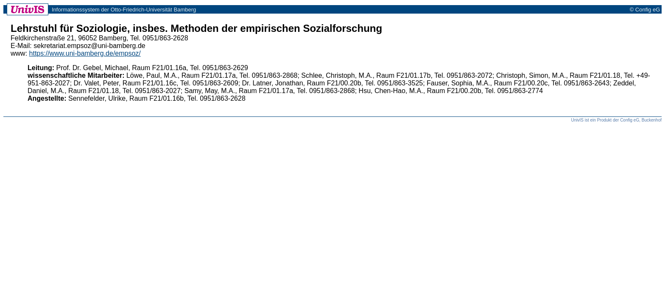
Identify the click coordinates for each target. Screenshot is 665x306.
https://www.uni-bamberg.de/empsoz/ (85, 53)
